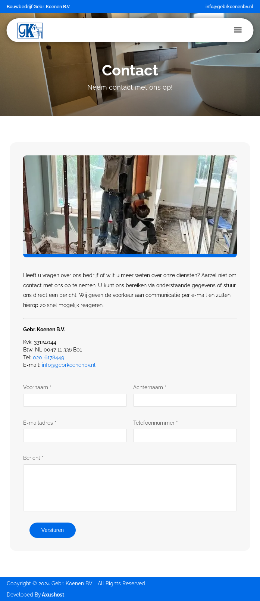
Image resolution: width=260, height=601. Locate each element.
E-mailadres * (39, 423)
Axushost (53, 595)
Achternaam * (149, 387)
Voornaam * (37, 387)
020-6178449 (48, 357)
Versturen (52, 530)
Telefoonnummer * (155, 423)
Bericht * (33, 458)
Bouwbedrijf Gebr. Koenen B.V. (39, 6)
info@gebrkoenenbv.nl (229, 6)
